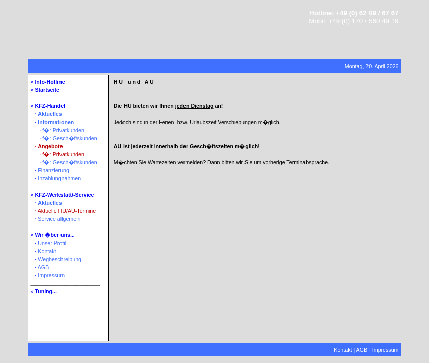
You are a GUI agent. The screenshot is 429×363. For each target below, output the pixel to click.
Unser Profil (52, 243)
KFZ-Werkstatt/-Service (64, 195)
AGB (43, 267)
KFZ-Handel (50, 106)
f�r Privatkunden (63, 130)
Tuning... (46, 291)
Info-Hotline (50, 82)
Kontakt (47, 251)
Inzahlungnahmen (59, 178)
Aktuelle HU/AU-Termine (67, 211)
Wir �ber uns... (54, 235)
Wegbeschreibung (59, 259)
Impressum (51, 275)
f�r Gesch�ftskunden (69, 138)
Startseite (47, 90)
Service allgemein (59, 219)
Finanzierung (53, 170)
